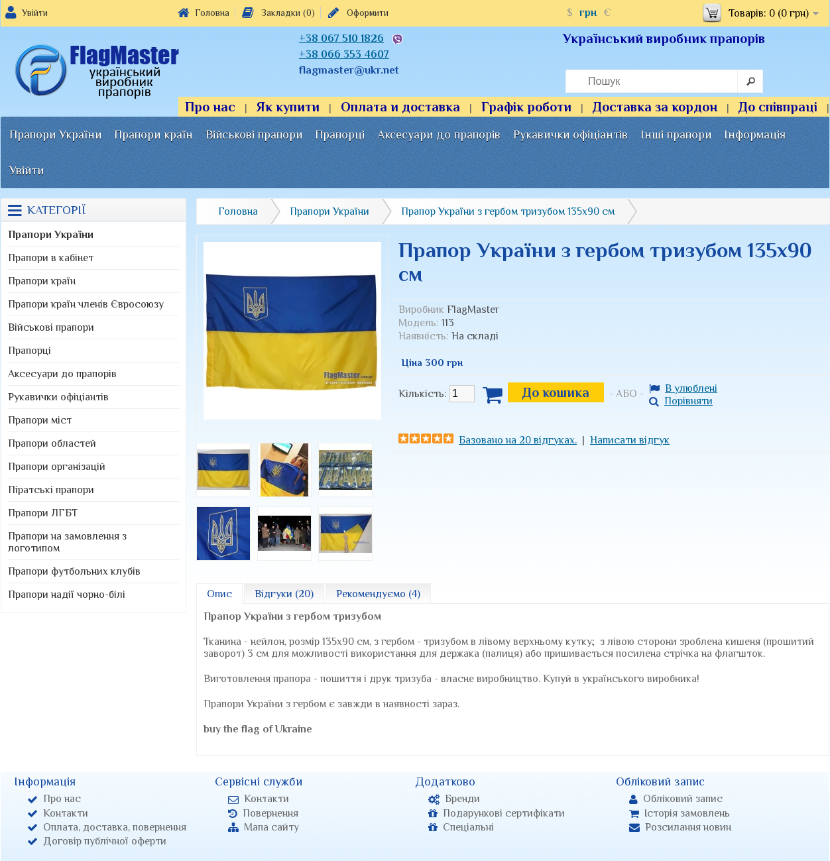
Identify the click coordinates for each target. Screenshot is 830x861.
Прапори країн (153, 134)
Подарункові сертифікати (496, 813)
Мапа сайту (263, 827)
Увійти (35, 12)
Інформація (755, 134)
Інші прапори (675, 134)
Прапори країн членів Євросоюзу (86, 304)
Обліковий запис (676, 799)
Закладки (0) (277, 12)
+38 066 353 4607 (344, 54)
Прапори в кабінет (50, 258)
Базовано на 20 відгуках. (518, 440)
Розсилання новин (680, 827)
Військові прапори (254, 134)
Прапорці (340, 134)
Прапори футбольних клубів (74, 571)
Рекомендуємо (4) (378, 594)
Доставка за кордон (655, 106)
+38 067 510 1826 (341, 38)
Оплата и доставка (400, 106)
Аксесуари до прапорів (439, 134)
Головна (203, 12)
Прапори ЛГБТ (43, 513)
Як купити (288, 106)
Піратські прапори (51, 490)
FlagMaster (473, 310)
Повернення (263, 813)
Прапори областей (52, 443)
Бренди (454, 799)
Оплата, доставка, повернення (106, 827)
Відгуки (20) (284, 594)
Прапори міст (40, 420)
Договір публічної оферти (96, 841)
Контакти (57, 813)
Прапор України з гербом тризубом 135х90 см (508, 211)
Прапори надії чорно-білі (66, 595)
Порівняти (681, 401)
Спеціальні (461, 827)
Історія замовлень (679, 813)
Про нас (210, 106)
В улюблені (683, 388)
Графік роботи (526, 106)
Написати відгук (630, 440)
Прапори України (55, 134)
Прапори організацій (56, 467)
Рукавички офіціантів (570, 134)
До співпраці (778, 106)
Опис (219, 594)
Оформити (357, 12)
